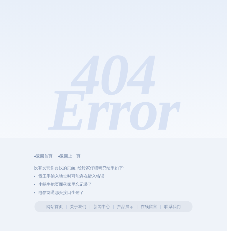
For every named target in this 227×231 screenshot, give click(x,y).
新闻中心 (101, 206)
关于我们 (78, 206)
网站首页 (54, 206)
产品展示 (125, 206)
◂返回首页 (43, 156)
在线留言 (149, 206)
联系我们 (172, 206)
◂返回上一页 (69, 156)
